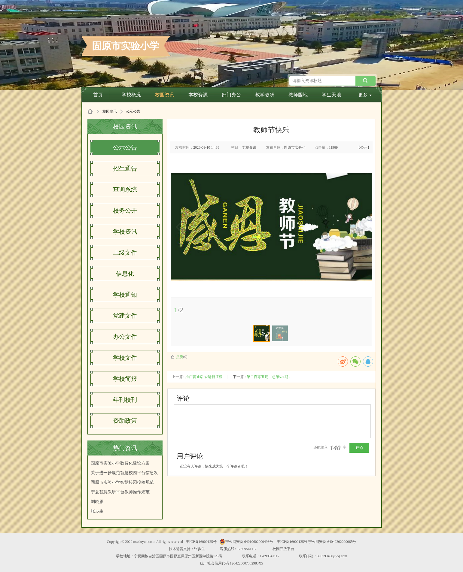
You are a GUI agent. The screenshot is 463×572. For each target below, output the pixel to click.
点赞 (176, 357)
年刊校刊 (125, 399)
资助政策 (125, 420)
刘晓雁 (97, 501)
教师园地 (298, 94)
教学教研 (264, 94)
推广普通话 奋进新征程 (203, 377)
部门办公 (231, 94)
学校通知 (125, 294)
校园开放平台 (283, 549)
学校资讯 (125, 231)
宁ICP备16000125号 (201, 542)
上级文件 (125, 252)
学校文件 (125, 357)
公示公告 (125, 147)
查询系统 (125, 189)
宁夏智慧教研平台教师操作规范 (120, 492)
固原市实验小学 (125, 46)
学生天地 (331, 94)
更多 (365, 94)
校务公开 (125, 210)
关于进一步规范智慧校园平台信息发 (124, 473)
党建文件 (125, 315)
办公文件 (125, 336)
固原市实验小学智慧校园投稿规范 (122, 482)
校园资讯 (164, 94)
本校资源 (198, 94)
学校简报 (125, 378)
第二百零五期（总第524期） (269, 377)
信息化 (125, 273)
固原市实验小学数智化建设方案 (120, 463)
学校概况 (131, 94)
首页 (98, 94)
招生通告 (125, 168)
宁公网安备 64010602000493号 (246, 542)
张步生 (97, 511)
